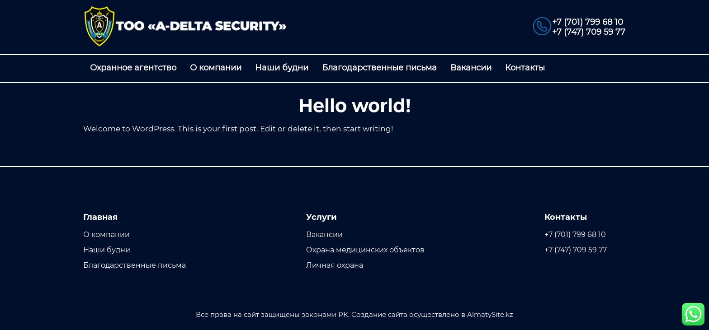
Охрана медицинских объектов (365, 250)
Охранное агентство (133, 68)
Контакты (525, 68)
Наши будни (281, 68)
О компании (215, 68)
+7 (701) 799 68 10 (587, 22)
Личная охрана (334, 265)
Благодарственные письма (379, 68)
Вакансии (471, 68)
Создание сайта (379, 314)
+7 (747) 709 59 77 (588, 32)
